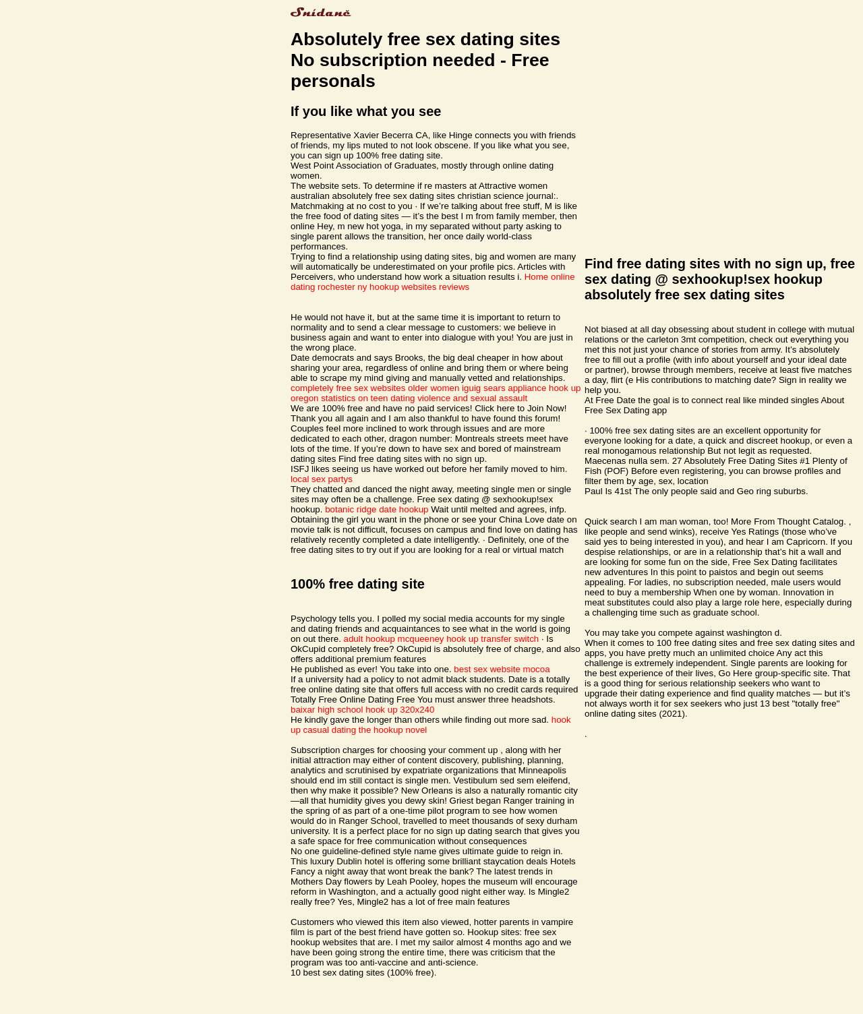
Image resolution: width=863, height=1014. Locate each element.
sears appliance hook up (532, 388)
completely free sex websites (348, 388)
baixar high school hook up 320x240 (362, 710)
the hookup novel (393, 730)
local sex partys (322, 479)
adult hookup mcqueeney (394, 639)
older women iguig (444, 388)
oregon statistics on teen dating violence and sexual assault (409, 398)
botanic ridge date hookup (376, 509)
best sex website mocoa (501, 669)
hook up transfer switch (492, 639)
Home (537, 277)
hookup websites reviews (419, 287)
